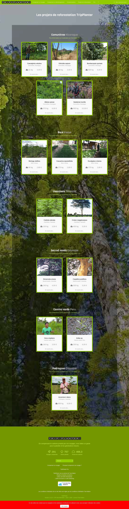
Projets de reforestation (84, 2)
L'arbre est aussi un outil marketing (64, 478)
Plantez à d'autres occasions (64, 475)
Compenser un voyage (38, 2)
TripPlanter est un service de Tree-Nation (64, 473)
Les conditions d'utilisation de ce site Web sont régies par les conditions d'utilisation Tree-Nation (64, 491)
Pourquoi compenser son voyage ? (72, 465)
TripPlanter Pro (64, 469)
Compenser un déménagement (55, 2)
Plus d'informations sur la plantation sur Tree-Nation (64, 38)
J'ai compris (64, 506)
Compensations (71, 2)
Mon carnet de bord (120, 2)
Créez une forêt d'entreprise (64, 476)
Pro (94, 2)
